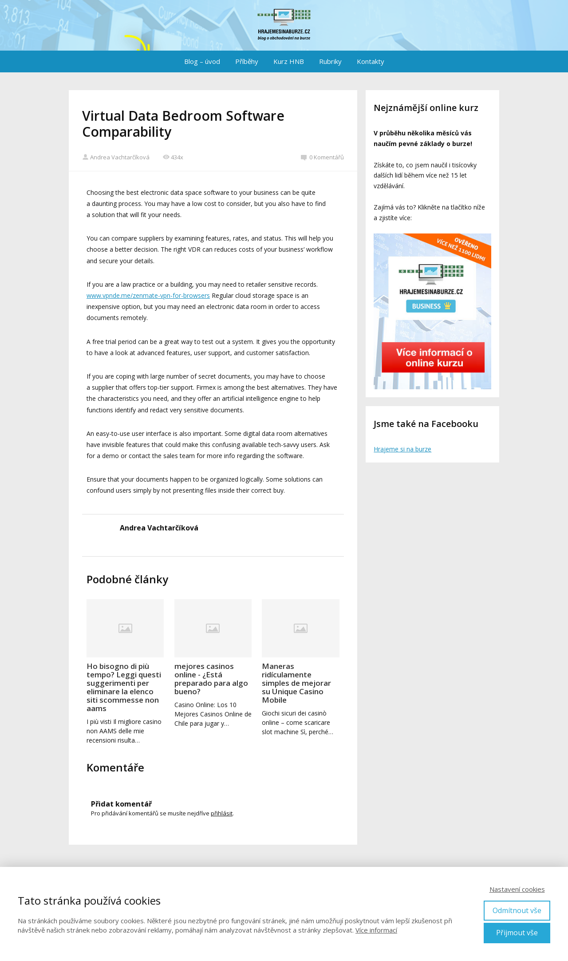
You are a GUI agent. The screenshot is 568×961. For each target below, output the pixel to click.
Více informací (376, 929)
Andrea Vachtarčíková (116, 157)
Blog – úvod (202, 61)
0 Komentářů (322, 157)
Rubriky (330, 61)
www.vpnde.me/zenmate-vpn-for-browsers (148, 295)
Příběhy (246, 61)
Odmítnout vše (517, 910)
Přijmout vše (517, 932)
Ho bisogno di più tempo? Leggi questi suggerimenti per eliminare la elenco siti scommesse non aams (124, 687)
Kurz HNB (288, 61)
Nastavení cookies (517, 889)
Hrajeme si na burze (402, 449)
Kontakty (370, 61)
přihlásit (222, 813)
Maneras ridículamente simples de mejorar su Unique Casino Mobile (296, 683)
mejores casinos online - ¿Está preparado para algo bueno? (211, 678)
